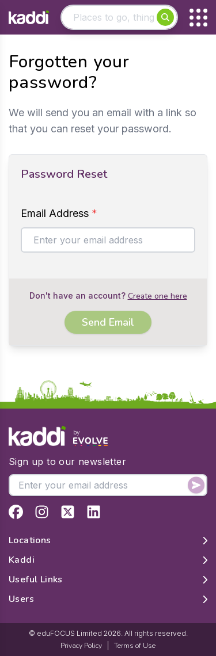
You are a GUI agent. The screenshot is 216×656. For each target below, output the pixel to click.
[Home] (29, 17)
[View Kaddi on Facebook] (16, 512)
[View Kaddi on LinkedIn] (93, 512)
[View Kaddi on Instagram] (42, 512)
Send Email (108, 322)
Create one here (157, 296)
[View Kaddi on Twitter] (67, 512)
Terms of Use (135, 645)
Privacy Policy (81, 645)
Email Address (59, 213)
